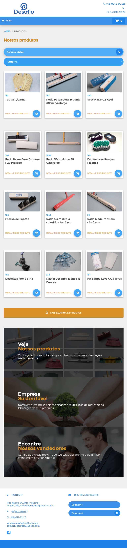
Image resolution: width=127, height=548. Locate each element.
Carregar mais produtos (64, 312)
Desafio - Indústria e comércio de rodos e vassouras (33, 8)
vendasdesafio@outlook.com (22, 523)
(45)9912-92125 (114, 3)
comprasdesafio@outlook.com (23, 525)
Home (7, 31)
